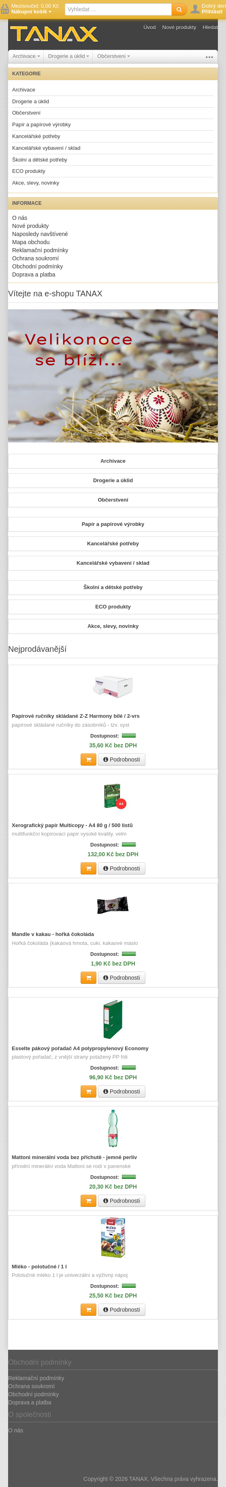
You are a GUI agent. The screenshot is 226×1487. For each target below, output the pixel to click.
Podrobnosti (121, 759)
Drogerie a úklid (69, 56)
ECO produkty (28, 171)
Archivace (26, 56)
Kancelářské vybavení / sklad (46, 148)
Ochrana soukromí (35, 258)
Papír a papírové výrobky (41, 124)
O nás (19, 218)
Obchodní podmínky (37, 266)
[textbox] (118, 9)
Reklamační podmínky (40, 250)
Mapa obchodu (31, 242)
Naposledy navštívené (40, 234)
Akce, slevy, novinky (35, 183)
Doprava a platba (33, 274)
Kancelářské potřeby (36, 136)
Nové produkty (179, 27)
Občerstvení (113, 56)
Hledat (210, 27)
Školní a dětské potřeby (39, 160)
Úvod (149, 27)
